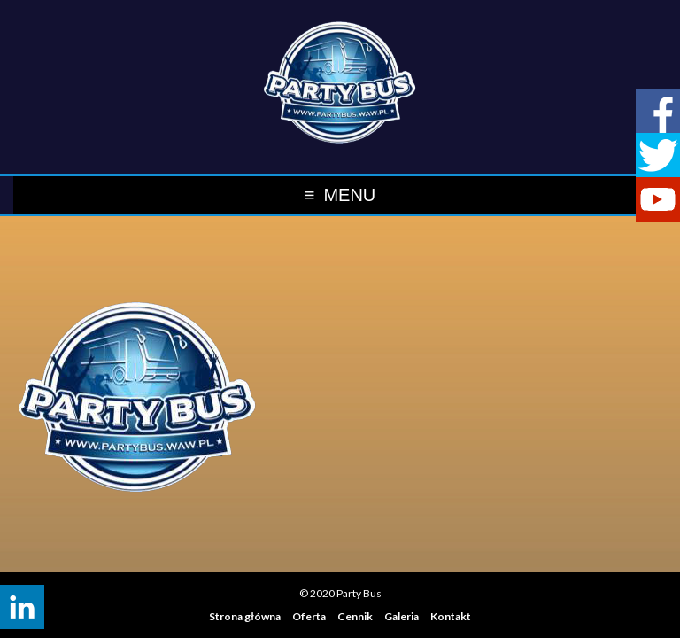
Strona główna (245, 616)
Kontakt (450, 616)
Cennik (355, 616)
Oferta (309, 616)
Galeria (401, 616)
